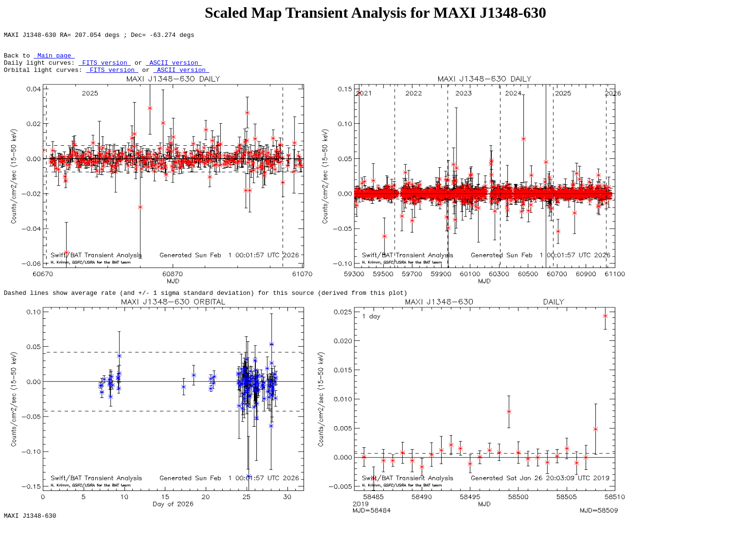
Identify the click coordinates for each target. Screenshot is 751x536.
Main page (54, 59)
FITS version (105, 68)
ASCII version (174, 68)
